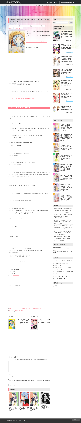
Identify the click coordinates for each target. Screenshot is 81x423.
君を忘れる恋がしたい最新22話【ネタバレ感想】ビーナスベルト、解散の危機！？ (63, 238)
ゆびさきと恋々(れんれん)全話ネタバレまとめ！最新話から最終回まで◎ (66, 178)
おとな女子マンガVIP (16, 420)
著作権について (57, 286)
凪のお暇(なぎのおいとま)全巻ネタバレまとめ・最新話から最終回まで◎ (66, 108)
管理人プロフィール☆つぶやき (61, 276)
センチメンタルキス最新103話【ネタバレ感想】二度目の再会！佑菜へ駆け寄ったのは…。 (66, 127)
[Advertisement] (41, 11)
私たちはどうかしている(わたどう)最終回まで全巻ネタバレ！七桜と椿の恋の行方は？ (66, 95)
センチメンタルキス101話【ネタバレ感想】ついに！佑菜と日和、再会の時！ (66, 198)
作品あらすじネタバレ (36, 26)
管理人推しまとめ (58, 278)
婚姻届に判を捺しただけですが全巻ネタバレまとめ (62, 268)
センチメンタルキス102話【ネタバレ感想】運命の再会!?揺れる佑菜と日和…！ (66, 147)
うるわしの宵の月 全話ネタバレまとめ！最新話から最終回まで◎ (66, 157)
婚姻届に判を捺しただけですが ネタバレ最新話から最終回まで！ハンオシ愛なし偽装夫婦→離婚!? (66, 59)
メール (10, 376)
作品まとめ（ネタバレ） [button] (67, 2)
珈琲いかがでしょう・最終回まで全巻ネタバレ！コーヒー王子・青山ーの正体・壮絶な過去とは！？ (66, 83)
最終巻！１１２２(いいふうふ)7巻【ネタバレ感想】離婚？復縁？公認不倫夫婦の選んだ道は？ (66, 47)
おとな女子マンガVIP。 (14, 3)
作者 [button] (56, 2)
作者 (44, 26)
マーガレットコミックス (25, 26)
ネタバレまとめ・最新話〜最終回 (62, 261)
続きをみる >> (69, 40)
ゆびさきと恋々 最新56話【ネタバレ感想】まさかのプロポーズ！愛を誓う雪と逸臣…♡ (66, 167)
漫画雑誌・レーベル (19, 28)
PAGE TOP (75, 419)
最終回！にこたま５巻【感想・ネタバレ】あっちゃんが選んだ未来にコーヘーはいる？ (66, 187)
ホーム (49, 2)
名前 (10, 374)
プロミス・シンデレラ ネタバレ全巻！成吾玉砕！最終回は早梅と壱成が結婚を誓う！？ (66, 71)
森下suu (10, 28)
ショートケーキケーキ (13, 26)
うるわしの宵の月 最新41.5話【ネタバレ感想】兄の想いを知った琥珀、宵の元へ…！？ (66, 137)
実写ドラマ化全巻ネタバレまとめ (62, 271)
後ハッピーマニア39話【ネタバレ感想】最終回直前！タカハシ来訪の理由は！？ (62, 233)
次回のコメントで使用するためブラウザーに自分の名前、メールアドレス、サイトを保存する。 (29, 381)
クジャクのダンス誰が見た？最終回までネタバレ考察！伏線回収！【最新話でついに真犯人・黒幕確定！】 (66, 34)
